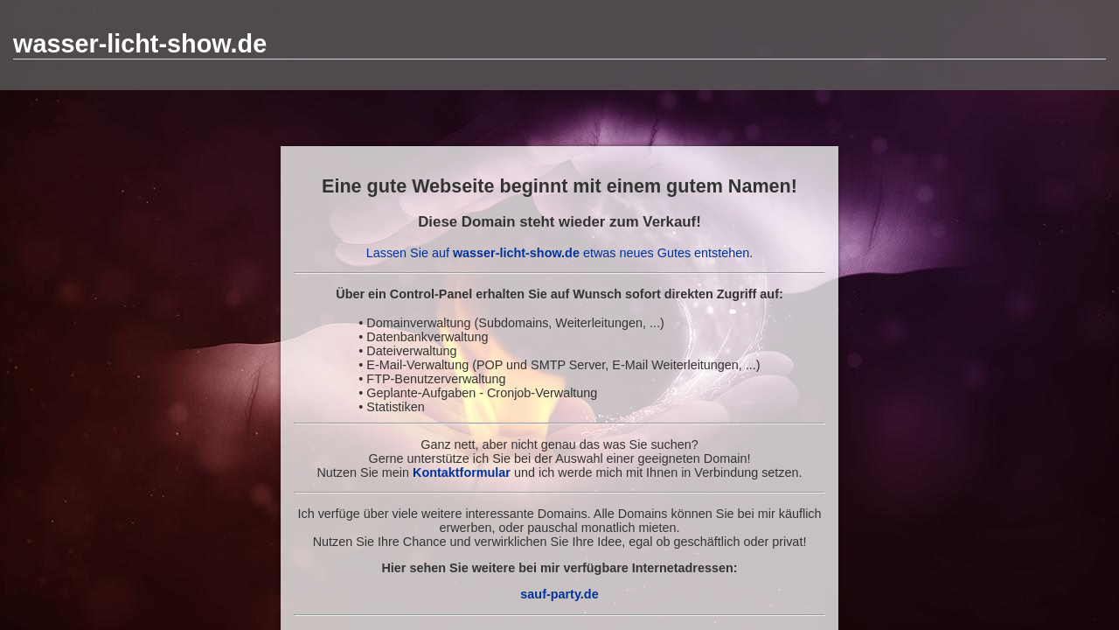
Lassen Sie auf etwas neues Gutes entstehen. (560, 253)
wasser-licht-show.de (140, 44)
